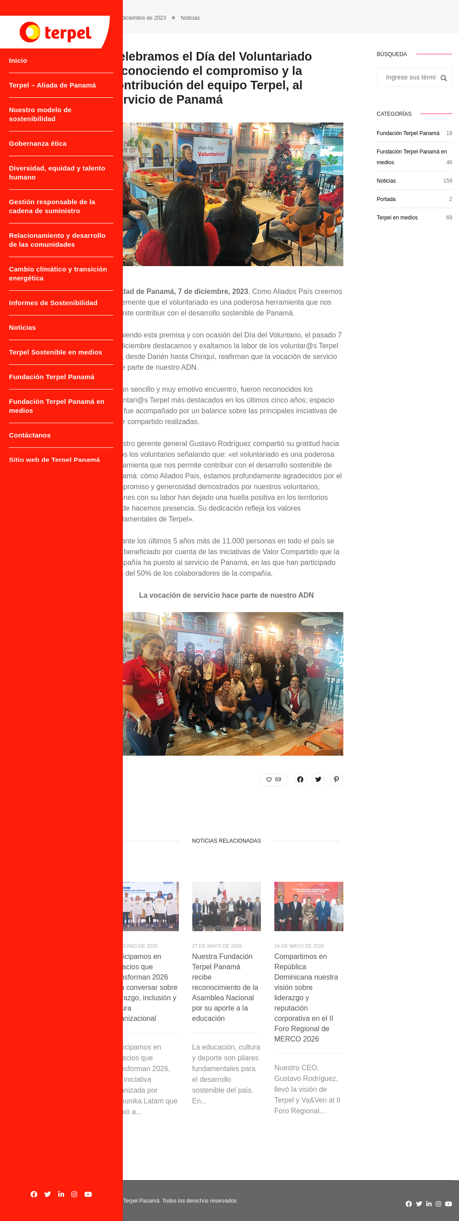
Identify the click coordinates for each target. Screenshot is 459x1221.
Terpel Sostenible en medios (42, 379)
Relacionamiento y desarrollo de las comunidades (39, 249)
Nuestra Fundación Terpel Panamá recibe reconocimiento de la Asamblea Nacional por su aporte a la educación (225, 987)
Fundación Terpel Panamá (37, 413)
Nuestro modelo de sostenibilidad (40, 119)
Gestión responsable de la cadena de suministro (48, 211)
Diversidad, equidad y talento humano (45, 177)
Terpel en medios (397, 217)
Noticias (22, 350)
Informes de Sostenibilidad (32, 321)
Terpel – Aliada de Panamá (38, 85)
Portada (386, 199)
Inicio (18, 56)
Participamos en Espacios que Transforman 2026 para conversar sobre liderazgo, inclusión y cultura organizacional (144, 987)
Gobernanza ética (38, 148)
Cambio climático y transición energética (44, 287)
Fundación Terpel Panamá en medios (40, 446)
